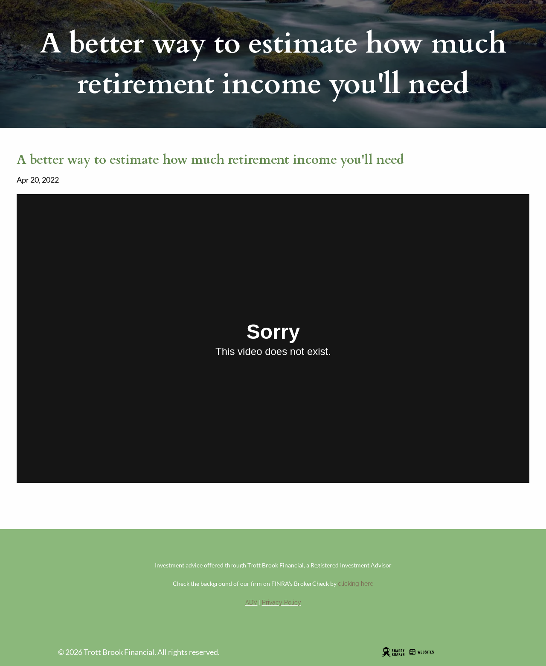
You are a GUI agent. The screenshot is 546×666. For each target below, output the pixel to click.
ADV (251, 602)
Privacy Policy (281, 602)
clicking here (355, 583)
